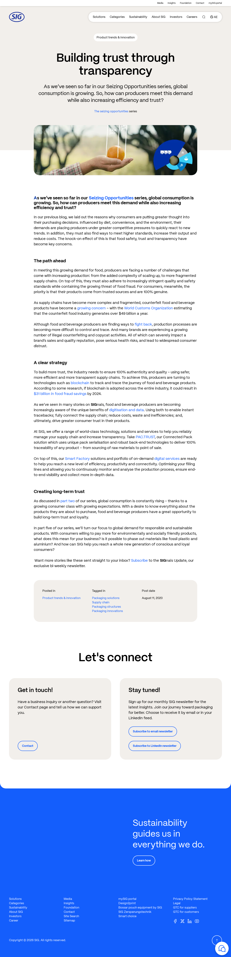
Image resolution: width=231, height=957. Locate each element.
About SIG (158, 17)
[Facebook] (176, 921)
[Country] (214, 17)
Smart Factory (77, 458)
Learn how (144, 860)
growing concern (91, 308)
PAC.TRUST (145, 437)
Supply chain (100, 602)
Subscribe (139, 560)
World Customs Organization (148, 308)
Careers (192, 17)
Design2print (127, 903)
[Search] (203, 17)
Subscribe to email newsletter (153, 731)
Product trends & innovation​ (61, 598)
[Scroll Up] (217, 940)
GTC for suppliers (185, 907)
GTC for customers (186, 912)
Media (160, 3)
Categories (117, 17)
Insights (172, 3)
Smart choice (127, 916)
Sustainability (138, 17)
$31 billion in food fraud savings (60, 393)
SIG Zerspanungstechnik (134, 912)
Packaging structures (106, 607)
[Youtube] (198, 921)
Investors (176, 17)
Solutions (99, 17)
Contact (200, 3)
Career (13, 920)
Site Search (71, 916)
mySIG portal (215, 3)
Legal (176, 903)
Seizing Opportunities (111, 198)
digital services (167, 458)
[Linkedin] (191, 921)
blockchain (80, 383)
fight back (143, 324)
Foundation (185, 3)
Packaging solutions (105, 598)
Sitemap (69, 920)
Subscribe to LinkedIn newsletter (154, 746)
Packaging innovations (107, 611)
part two (67, 501)
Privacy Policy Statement (190, 899)
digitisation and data (126, 410)
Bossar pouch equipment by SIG (140, 907)
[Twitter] (184, 921)
